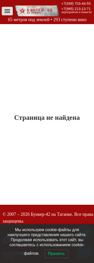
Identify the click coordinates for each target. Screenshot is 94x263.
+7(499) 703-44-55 (75, 4)
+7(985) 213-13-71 (75, 9)
